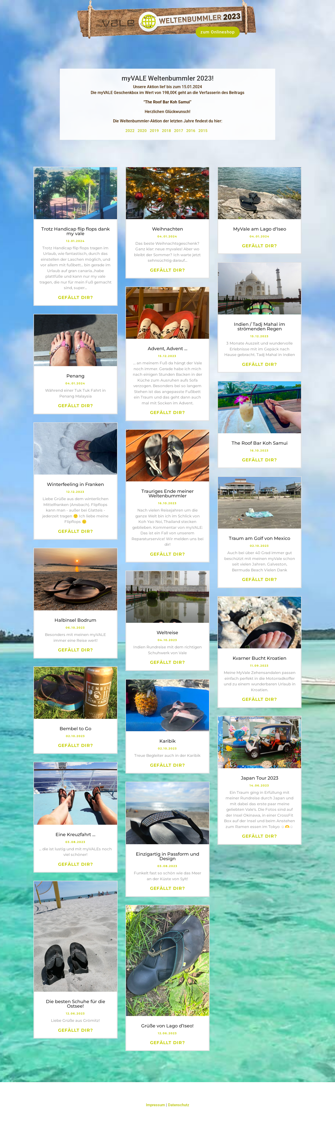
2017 (179, 130)
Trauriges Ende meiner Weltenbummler (167, 493)
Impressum (155, 1105)
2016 (191, 130)
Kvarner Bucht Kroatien (259, 658)
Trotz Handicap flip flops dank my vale (75, 231)
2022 (131, 130)
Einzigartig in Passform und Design (167, 856)
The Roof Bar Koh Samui (260, 443)
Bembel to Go (75, 728)
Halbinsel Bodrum (75, 620)
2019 (155, 130)
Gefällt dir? (75, 297)
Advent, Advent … (167, 348)
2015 (204, 130)
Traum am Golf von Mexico (259, 538)
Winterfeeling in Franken (75, 484)
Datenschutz (178, 1105)
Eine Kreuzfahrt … (75, 834)
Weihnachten (167, 229)
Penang (75, 376)
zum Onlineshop (217, 31)
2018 (167, 130)
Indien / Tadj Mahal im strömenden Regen (259, 327)
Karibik (167, 741)
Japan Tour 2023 (259, 778)
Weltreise (167, 632)
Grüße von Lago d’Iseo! (167, 1026)
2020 (143, 130)
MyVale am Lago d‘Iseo (259, 229)
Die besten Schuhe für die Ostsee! (75, 1004)
